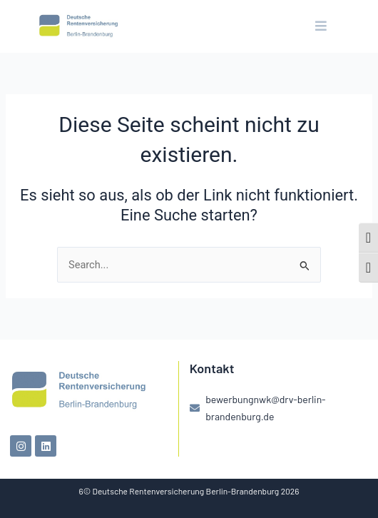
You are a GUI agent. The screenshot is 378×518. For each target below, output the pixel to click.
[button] (320, 26)
